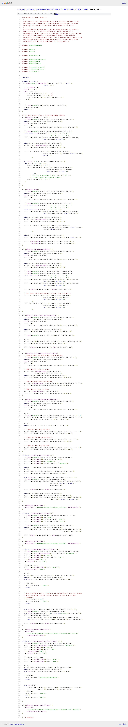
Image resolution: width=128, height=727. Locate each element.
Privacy (16, 724)
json (124, 724)
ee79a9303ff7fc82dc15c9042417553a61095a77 (54, 9)
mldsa (86, 9)
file (56, 14)
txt (120, 724)
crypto (79, 9)
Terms (22, 724)
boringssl (21, 9)
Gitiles (11, 724)
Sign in (124, 3)
